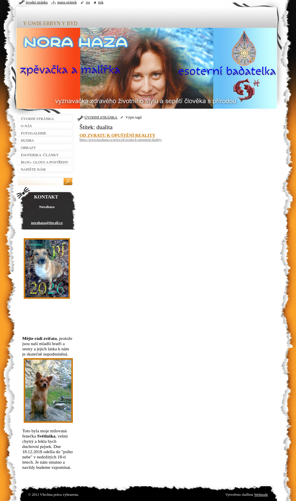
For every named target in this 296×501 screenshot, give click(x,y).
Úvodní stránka (37, 2)
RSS (88, 2)
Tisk (100, 2)
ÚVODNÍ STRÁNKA (100, 117)
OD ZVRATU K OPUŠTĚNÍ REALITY (117, 135)
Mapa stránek (67, 2)
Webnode (261, 495)
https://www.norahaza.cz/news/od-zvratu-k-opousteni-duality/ (120, 139)
